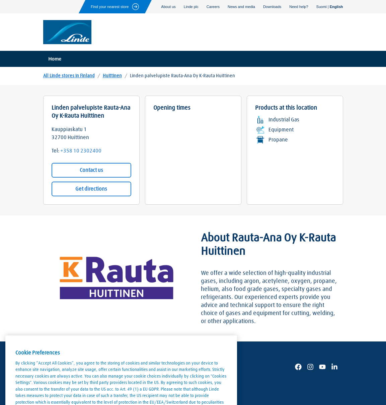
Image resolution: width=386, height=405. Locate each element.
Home (55, 59)
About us (168, 7)
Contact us (91, 170)
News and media (241, 7)
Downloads (272, 7)
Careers (213, 7)
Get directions (91, 189)
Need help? (298, 7)
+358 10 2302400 (80, 151)
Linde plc (191, 7)
